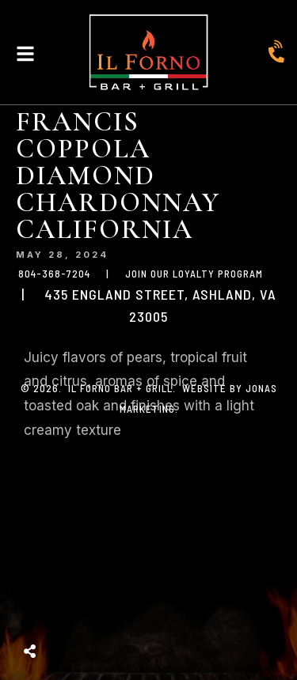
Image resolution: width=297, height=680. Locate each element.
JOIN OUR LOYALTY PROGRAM (194, 273)
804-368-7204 (54, 273)
